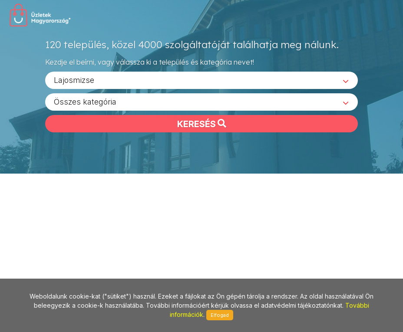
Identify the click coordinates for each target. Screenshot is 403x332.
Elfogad (220, 315)
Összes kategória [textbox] (85, 104)
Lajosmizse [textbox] (74, 82)
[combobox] (201, 83)
